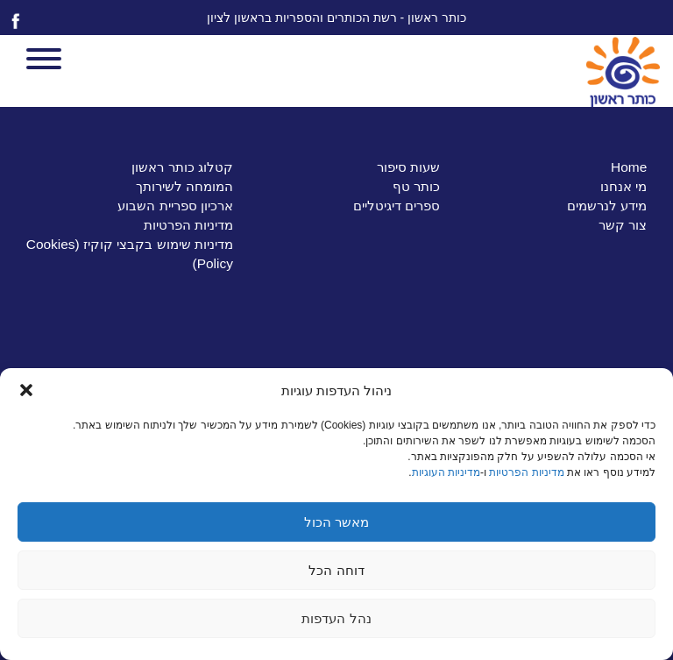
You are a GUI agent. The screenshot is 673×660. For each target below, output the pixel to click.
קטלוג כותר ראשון (182, 167)
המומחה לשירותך (184, 186)
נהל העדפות (336, 618)
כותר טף (416, 186)
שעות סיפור (408, 167)
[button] (26, 390)
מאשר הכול (336, 522)
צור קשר (623, 224)
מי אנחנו (623, 186)
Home (629, 167)
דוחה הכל (336, 570)
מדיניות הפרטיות (526, 472)
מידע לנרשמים (607, 205)
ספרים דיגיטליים (396, 205)
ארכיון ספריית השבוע (175, 205)
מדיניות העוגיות (446, 472)
